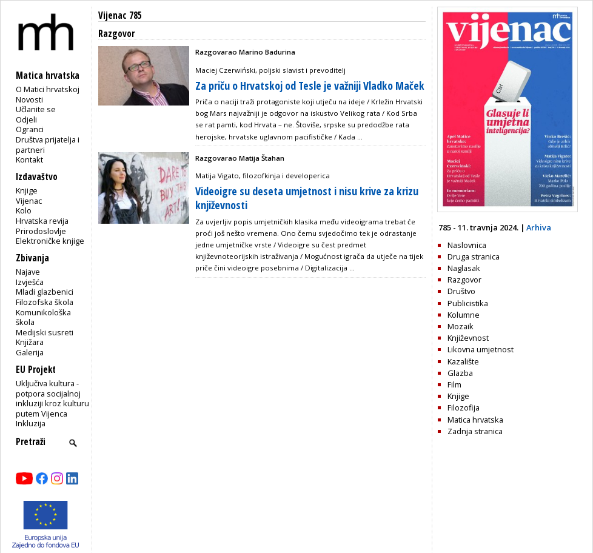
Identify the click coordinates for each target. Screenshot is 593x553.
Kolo (24, 210)
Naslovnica (466, 245)
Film (454, 384)
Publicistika (467, 303)
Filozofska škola (44, 302)
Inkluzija (30, 423)
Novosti (29, 99)
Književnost (468, 337)
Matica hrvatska (475, 419)
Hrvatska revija (42, 220)
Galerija (30, 352)
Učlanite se (36, 109)
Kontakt (29, 159)
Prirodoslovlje (41, 231)
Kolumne (463, 314)
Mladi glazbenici (44, 291)
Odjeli (26, 119)
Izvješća (30, 281)
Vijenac (29, 200)
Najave (28, 271)
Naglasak (463, 268)
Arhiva (538, 227)
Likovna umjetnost (480, 349)
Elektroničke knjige (50, 240)
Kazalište (463, 361)
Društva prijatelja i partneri (47, 144)
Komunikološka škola (43, 317)
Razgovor (464, 279)
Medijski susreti (44, 332)
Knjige (27, 190)
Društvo (461, 291)
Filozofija (463, 407)
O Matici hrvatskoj (47, 89)
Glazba (460, 372)
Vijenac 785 (120, 15)
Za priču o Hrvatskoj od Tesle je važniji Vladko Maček (309, 85)
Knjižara (30, 342)
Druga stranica (473, 256)
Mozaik (460, 326)
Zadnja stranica (475, 431)
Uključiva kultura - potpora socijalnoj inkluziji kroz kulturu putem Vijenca (52, 398)
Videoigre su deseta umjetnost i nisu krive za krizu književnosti (306, 198)
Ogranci (30, 129)
